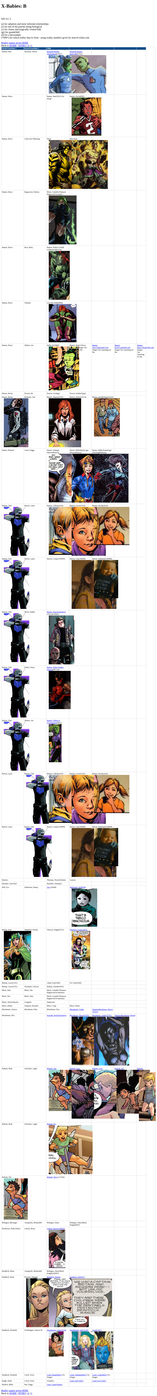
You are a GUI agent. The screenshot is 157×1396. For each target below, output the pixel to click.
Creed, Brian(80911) (54, 1375)
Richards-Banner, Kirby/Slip (76, 53)
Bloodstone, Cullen (77, 1009)
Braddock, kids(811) (77, 1277)
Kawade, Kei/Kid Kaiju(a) (56, 1015)
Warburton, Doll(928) (78, 887)
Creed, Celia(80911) (99, 1375)
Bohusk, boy (51, 1124)
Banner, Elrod (117, 346)
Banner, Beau (140, 346)
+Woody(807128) (147, 348)
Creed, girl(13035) (76, 1381)
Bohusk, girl (119, 1069)
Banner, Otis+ (95, 346)
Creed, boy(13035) (99, 1381)
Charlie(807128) (102, 348)
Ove (48, 887)
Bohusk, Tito (51, 1069)
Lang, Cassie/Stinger (54, 1384)
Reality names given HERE (14, 43)
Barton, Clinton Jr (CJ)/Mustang (53, 721)
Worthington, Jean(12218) (56, 1330)
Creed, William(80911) (78, 1375)
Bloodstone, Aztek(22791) (102, 1015)
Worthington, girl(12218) (79, 1330)
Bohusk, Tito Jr (52, 1177)
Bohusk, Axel (97, 1069)
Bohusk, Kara (75, 1069)
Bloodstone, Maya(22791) (79, 1015)
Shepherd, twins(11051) (78, 930)
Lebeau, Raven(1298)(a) (56, 1229)
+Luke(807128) (124, 348)
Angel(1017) (96, 1330)
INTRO (22, 45)
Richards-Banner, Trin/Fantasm (53, 53)
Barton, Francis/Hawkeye (56, 612)
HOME (13, 45)
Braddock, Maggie (54, 1277)
